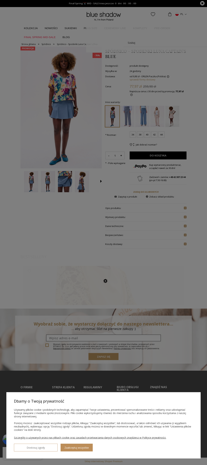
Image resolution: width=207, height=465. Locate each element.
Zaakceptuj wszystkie (58, 446)
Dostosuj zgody (26, 446)
